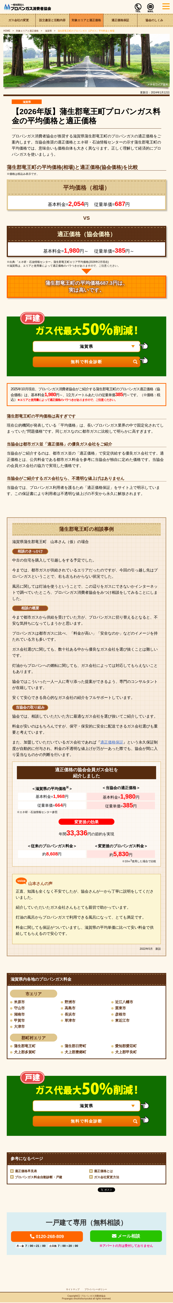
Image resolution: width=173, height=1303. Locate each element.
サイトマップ (73, 1290)
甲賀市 (19, 1020)
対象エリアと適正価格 (86, 20)
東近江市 (122, 1020)
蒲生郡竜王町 (25, 1046)
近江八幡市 (124, 1002)
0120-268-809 (47, 1236)
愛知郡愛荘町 (126, 1046)
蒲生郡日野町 (75, 1046)
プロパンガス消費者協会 (93, 1296)
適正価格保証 (120, 20)
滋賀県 (48, 31)
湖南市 (19, 1014)
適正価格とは (103, 1171)
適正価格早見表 (26, 1171)
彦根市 (120, 1014)
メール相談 (126, 1236)
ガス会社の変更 (18, 20)
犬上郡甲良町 (126, 1052)
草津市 (70, 1020)
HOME (6, 31)
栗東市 (120, 1008)
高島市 (70, 1008)
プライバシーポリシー (95, 1290)
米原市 (19, 1002)
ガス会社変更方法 (106, 1177)
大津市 (19, 1027)
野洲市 (70, 1002)
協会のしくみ (154, 20)
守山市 (19, 1008)
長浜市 (70, 1014)
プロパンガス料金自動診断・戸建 (38, 1177)
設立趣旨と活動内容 (52, 20)
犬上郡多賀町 (25, 1052)
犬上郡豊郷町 (75, 1052)
